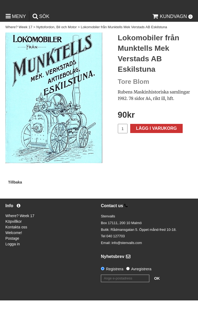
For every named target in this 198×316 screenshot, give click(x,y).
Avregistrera (141, 284)
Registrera (114, 284)
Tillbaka (15, 198)
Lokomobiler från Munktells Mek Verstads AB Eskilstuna (124, 43)
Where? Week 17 (18, 43)
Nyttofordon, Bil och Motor (56, 43)
